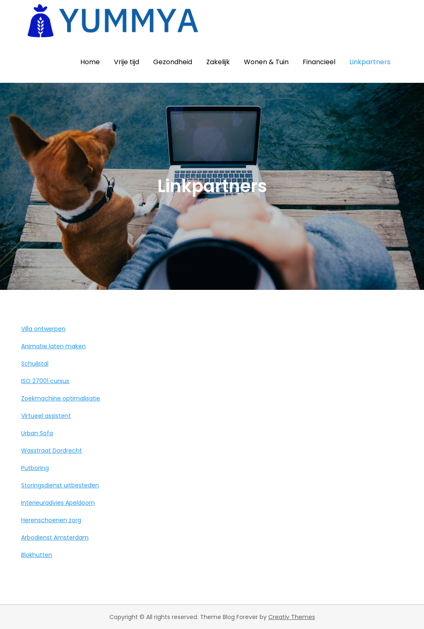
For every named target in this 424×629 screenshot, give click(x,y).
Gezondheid (172, 62)
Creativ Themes (291, 617)
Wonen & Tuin (266, 62)
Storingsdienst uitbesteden (60, 485)
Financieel (319, 62)
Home (90, 62)
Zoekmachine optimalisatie (60, 398)
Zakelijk (218, 62)
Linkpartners (369, 62)
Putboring (35, 468)
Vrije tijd (126, 62)
